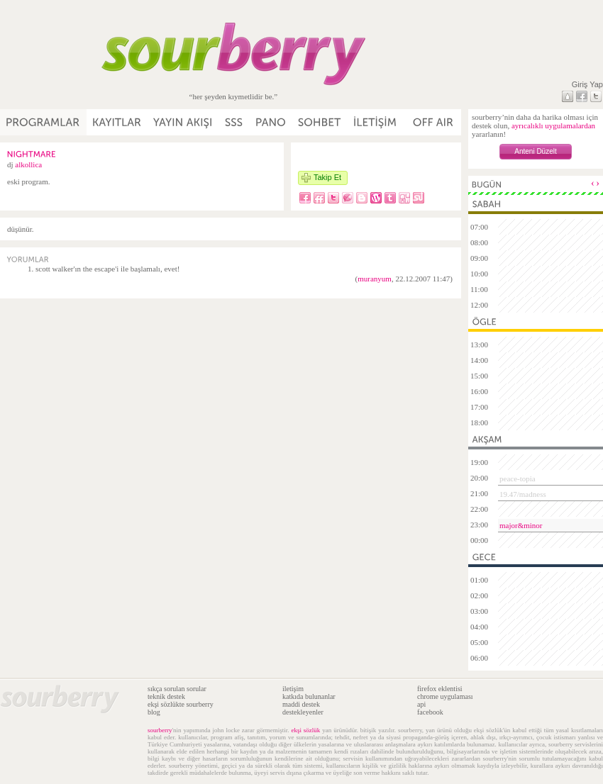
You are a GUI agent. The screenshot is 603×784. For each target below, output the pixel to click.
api (421, 704)
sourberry (160, 730)
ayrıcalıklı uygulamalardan (553, 125)
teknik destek (166, 696)
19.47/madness (522, 494)
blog (154, 712)
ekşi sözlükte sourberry (181, 704)
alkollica (28, 164)
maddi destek (301, 704)
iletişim (293, 689)
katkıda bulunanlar (309, 696)
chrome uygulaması (445, 696)
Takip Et (327, 177)
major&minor (521, 525)
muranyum (375, 278)
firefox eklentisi (440, 689)
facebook (430, 712)
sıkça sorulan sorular (177, 689)
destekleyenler (302, 712)
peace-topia (517, 478)
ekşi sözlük (305, 730)
